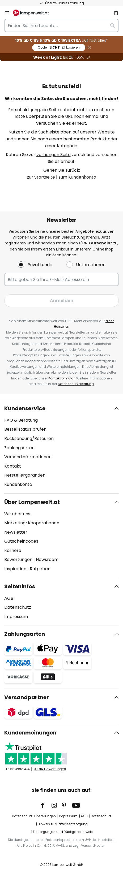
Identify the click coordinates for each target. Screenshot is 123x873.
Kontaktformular (61, 378)
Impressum (16, 616)
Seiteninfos (19, 586)
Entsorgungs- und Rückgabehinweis (63, 831)
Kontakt (12, 466)
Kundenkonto (18, 484)
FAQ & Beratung (21, 420)
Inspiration (15, 569)
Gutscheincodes (21, 541)
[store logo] (34, 12)
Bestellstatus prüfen (25, 429)
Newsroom (47, 559)
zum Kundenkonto (77, 177)
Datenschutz (17, 607)
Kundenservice (24, 408)
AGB (8, 598)
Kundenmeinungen (30, 732)
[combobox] (61, 25)
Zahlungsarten (19, 448)
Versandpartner (26, 697)
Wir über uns (17, 514)
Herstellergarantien (24, 475)
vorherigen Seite (53, 155)
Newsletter (15, 532)
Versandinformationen (28, 457)
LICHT (59, 47)
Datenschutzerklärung (76, 384)
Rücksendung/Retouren (29, 438)
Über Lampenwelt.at (32, 502)
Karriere (12, 550)
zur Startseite (41, 177)
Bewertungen (18, 559)
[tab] (61, 446)
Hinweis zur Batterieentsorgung (63, 824)
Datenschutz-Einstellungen (34, 816)
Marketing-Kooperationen (31, 523)
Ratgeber (40, 569)
